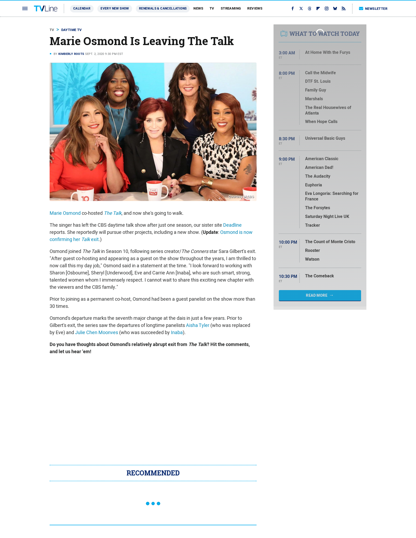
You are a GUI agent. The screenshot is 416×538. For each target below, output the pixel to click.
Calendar (81, 8)
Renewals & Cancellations (163, 8)
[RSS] (343, 8)
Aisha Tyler (197, 325)
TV (212, 8)
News (198, 8)
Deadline (232, 225)
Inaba (177, 332)
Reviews (254, 8)
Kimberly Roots (71, 54)
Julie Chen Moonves (96, 332)
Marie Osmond (65, 213)
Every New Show (115, 8)
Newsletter (373, 8)
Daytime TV (71, 29)
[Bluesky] (335, 8)
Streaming (231, 8)
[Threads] (309, 8)
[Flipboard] (318, 8)
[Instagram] (326, 8)
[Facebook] (292, 8)
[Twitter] (301, 8)
